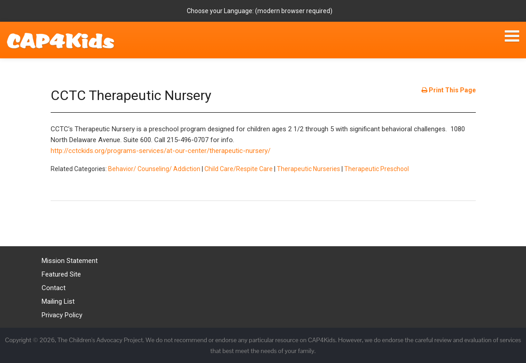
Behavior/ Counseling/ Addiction (154, 168)
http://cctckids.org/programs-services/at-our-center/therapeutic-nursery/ (160, 151)
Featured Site (61, 274)
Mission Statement (70, 261)
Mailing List (58, 301)
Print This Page (449, 90)
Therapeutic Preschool (376, 168)
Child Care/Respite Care (238, 168)
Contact (54, 288)
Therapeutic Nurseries (308, 168)
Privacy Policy (62, 315)
